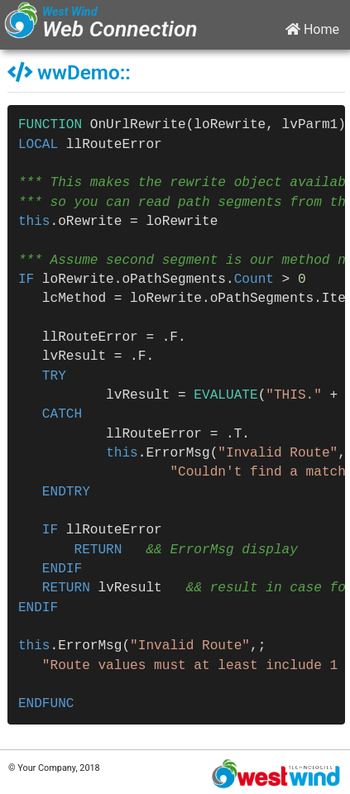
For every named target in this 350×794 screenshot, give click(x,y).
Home (312, 29)
